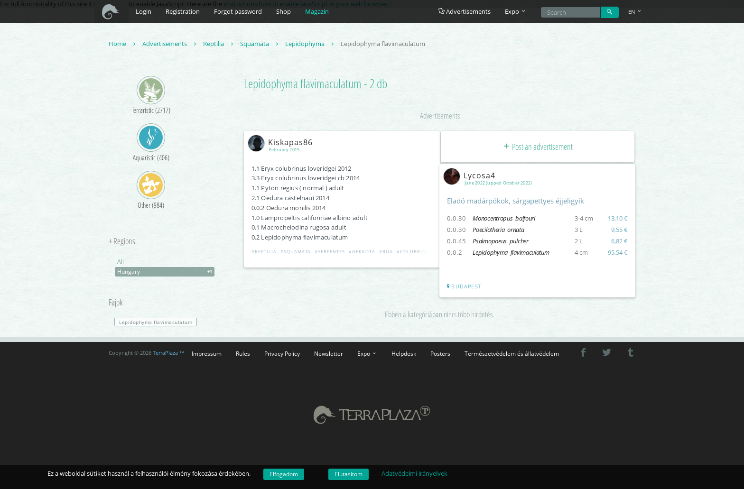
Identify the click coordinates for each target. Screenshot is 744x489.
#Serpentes (331, 252)
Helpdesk (403, 353)
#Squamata (296, 252)
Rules (243, 353)
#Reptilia (265, 252)
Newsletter (328, 353)
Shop (283, 11)
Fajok (115, 303)
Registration (183, 11)
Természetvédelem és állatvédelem (512, 353)
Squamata (260, 44)
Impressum (207, 353)
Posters (440, 353)
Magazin (317, 11)
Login (143, 11)
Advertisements (464, 11)
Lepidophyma (310, 44)
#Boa (387, 252)
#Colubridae (415, 252)
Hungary (165, 273)
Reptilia (219, 44)
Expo (367, 353)
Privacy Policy (282, 353)
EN (635, 11)
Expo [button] (516, 11)
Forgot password (238, 11)
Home (123, 44)
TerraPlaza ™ (169, 353)
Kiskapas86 (283, 143)
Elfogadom (284, 474)
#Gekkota (363, 252)
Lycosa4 (472, 176)
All (120, 262)
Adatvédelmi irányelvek (414, 473)
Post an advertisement (537, 147)
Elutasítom (349, 474)
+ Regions (122, 242)
